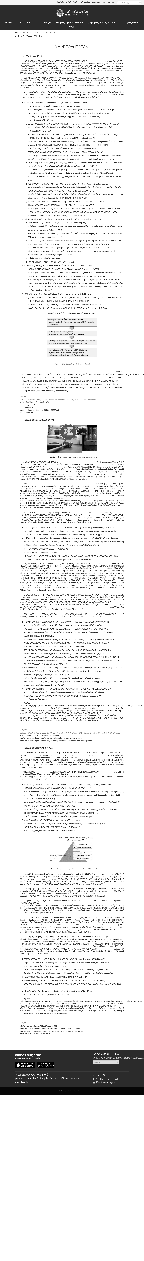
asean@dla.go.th (109, 1082)
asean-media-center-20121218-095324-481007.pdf (39, 410)
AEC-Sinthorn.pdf (26, 413)
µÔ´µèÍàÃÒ (85, 2)
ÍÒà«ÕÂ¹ (8, 23)
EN (113, 2)
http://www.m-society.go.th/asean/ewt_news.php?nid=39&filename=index (78, 869)
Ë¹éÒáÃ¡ (60, 2)
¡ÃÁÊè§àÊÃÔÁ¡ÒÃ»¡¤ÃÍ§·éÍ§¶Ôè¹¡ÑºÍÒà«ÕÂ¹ (63, 23)
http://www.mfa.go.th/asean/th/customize (35, 1034)
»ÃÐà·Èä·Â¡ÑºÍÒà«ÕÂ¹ (26, 23)
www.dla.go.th (21, 1082)
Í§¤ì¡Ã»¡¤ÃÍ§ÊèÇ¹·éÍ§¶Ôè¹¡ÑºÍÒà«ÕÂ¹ (105, 23)
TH (109, 2)
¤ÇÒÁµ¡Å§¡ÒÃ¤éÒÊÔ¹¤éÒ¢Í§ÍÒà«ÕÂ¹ (35, 402)
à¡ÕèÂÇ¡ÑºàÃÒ (72, 2)
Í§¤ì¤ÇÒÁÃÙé (133, 23)
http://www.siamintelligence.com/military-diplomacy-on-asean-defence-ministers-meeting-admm (56, 741)
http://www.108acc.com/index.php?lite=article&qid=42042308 (78, 457)
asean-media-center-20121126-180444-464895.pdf (39, 735)
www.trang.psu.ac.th (27, 405)
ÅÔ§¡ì (71, 27)
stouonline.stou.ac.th (28, 407)
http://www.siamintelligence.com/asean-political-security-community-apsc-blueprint (51, 738)
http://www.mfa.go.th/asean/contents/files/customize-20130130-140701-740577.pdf (51, 1031)
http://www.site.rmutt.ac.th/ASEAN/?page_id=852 (38, 1026)
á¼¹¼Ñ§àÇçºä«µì (99, 2)
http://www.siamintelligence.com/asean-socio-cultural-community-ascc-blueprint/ (50, 1029)
